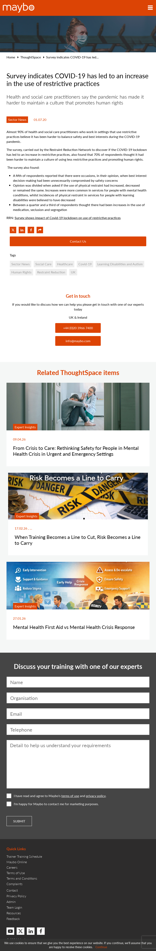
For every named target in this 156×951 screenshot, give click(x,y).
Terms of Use (15, 872)
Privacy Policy (16, 896)
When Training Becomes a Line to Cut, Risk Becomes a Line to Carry (78, 539)
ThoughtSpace (30, 57)
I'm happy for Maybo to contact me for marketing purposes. (52, 804)
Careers (11, 867)
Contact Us (78, 241)
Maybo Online (16, 862)
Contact (12, 890)
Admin (11, 901)
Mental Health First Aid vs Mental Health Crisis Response (74, 626)
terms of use (70, 795)
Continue (101, 947)
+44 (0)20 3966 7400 (78, 328)
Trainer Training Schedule (24, 856)
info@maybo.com (78, 340)
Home (10, 57)
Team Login (14, 907)
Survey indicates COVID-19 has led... (72, 57)
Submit (19, 821)
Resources (13, 913)
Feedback (13, 918)
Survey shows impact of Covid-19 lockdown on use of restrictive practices (68, 217)
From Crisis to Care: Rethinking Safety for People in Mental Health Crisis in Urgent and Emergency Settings (76, 450)
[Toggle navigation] (150, 8)
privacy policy (96, 795)
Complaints (14, 883)
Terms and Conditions (21, 878)
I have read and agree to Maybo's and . (56, 795)
